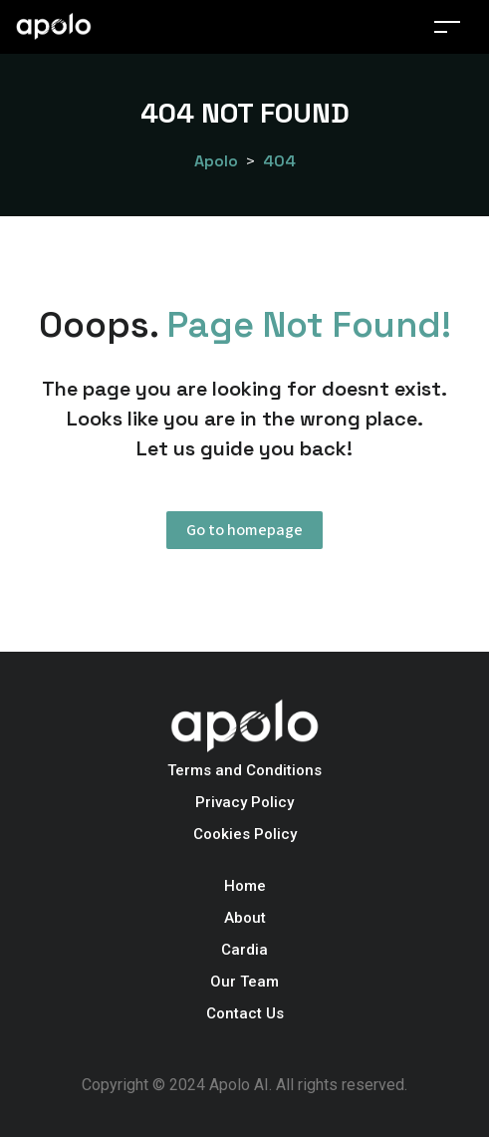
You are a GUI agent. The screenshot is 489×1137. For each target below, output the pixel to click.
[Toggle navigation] (447, 26)
